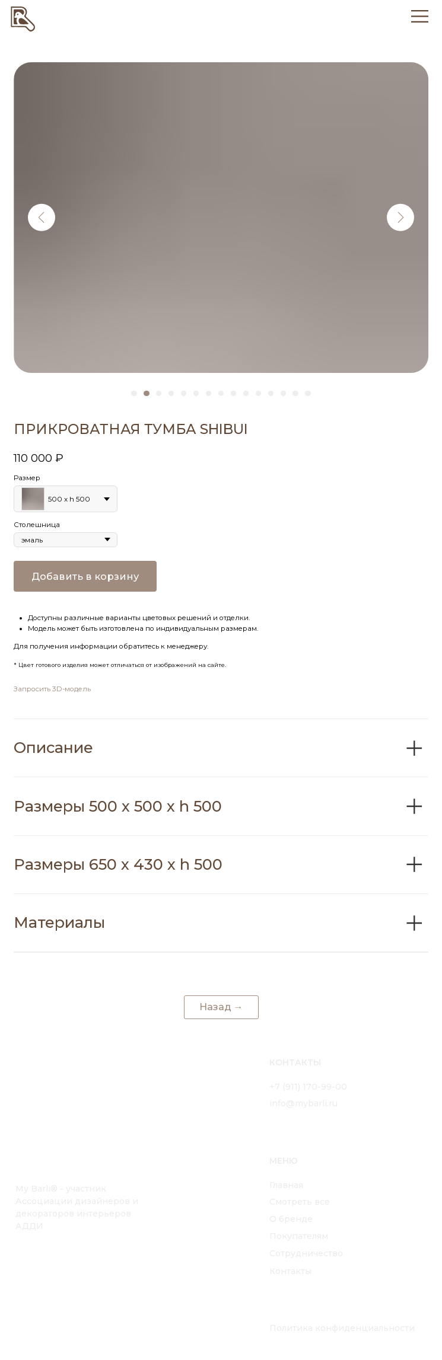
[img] (23, 18)
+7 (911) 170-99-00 (308, 1086)
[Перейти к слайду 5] (183, 393)
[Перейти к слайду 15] (307, 393)
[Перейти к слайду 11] (258, 393)
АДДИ (29, 1226)
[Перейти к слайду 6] (196, 393)
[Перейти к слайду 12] (271, 393)
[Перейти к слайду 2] (146, 393)
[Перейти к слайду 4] (171, 393)
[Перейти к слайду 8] (221, 393)
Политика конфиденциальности (342, 1328)
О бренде (291, 1219)
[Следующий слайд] (401, 217)
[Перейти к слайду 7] (208, 393)
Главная (286, 1185)
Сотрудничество (306, 1253)
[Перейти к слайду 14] (295, 393)
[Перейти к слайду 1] (133, 393)
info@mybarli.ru (303, 1103)
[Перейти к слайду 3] (158, 393)
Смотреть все (299, 1201)
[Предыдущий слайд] (42, 217)
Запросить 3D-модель (52, 689)
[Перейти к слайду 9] (233, 393)
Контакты (290, 1271)
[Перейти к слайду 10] (246, 393)
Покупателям (298, 1236)
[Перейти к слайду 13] (283, 393)
